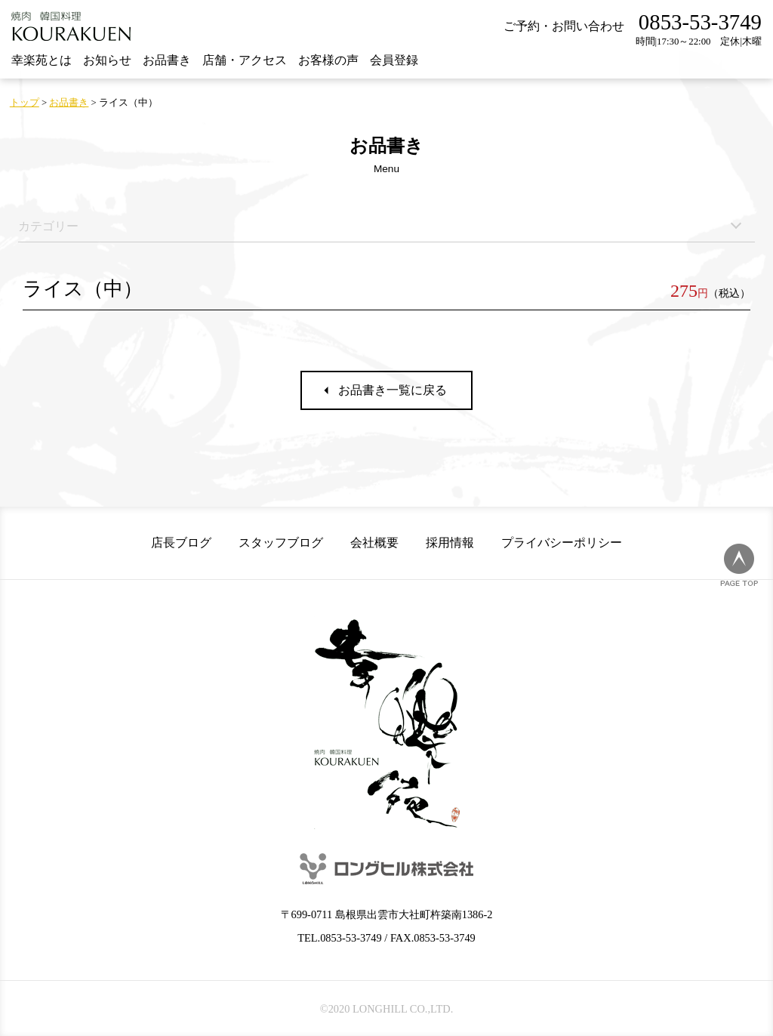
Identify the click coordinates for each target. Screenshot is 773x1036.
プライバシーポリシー (561, 542)
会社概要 (374, 542)
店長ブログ (181, 542)
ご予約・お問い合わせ (564, 26)
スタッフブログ (281, 542)
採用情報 (450, 542)
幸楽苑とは (41, 60)
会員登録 (394, 60)
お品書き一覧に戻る (392, 390)
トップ (24, 102)
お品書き (167, 60)
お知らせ (107, 60)
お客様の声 (328, 60)
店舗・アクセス (244, 60)
